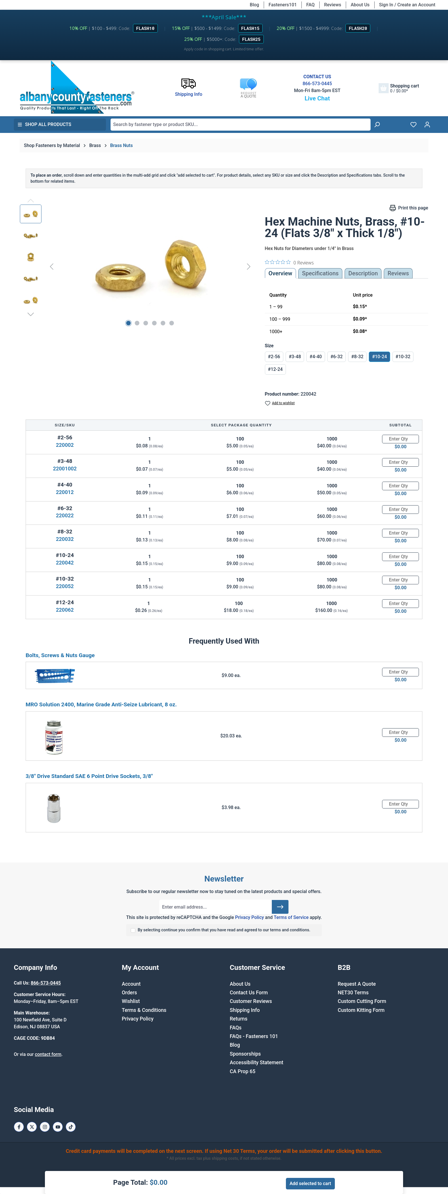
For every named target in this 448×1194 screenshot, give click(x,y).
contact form (48, 1054)
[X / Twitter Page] (32, 1127)
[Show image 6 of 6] (171, 323)
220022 (65, 515)
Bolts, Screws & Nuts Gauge (60, 655)
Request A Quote (357, 984)
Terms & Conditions (144, 1010)
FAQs (236, 1028)
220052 (65, 586)
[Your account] (427, 124)
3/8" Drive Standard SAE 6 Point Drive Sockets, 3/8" (89, 776)
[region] (136, 266)
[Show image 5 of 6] (163, 323)
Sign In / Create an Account (407, 4)
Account (131, 984)
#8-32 (357, 356)
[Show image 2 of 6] (137, 323)
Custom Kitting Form (361, 1010)
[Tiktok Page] (71, 1127)
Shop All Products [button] (44, 124)
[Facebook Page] (19, 1127)
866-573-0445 (317, 83)
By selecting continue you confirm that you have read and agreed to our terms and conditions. (224, 930)
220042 (65, 563)
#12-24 (275, 369)
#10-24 (379, 356)
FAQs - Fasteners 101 (254, 1036)
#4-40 (316, 356)
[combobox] (241, 125)
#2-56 (274, 356)
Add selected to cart (310, 1183)
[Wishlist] (413, 124)
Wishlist (131, 1001)
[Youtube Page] (58, 1127)
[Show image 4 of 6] (154, 323)
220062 (65, 610)
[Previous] (51, 266)
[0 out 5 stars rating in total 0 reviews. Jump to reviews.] (289, 262)
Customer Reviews (251, 1001)
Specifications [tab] (320, 273)
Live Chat (317, 98)
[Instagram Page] (45, 1127)
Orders (129, 992)
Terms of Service (291, 917)
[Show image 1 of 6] (128, 323)
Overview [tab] (281, 273)
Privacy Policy (249, 917)
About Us (360, 4)
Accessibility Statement (256, 1062)
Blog (254, 4)
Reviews (332, 4)
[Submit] (280, 907)
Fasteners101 (283, 4)
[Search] (377, 125)
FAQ (310, 4)
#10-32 (403, 356)
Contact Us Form (249, 992)
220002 (65, 445)
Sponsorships (245, 1054)
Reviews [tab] (398, 273)
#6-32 (337, 356)
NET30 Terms (353, 992)
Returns (238, 1019)
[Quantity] (400, 439)
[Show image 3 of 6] (145, 323)
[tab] (363, 273)
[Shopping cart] (399, 88)
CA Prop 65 (242, 1071)
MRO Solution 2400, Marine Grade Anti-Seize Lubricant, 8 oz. (101, 704)
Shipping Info (245, 1010)
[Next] (248, 266)
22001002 (65, 469)
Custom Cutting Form (362, 1001)
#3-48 (295, 356)
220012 (65, 492)
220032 (65, 539)
